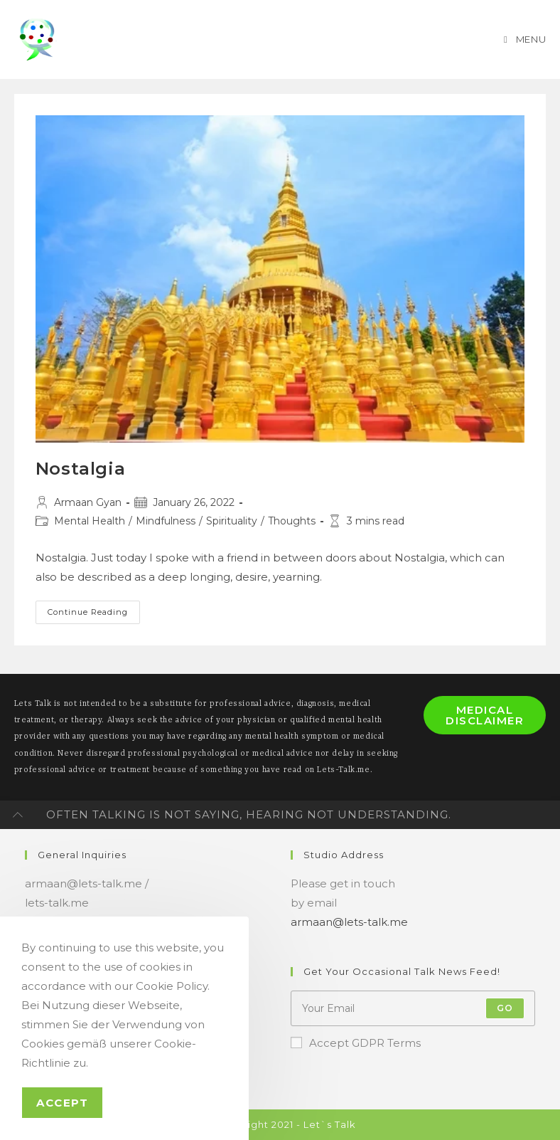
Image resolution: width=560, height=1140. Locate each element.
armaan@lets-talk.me (349, 922)
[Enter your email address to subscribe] (413, 1008)
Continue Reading (94, 612)
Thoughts (292, 520)
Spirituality (231, 520)
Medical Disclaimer (485, 715)
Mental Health (89, 520)
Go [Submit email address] (505, 1008)
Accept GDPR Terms (356, 1043)
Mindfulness (165, 520)
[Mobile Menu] (523, 39)
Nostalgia (80, 468)
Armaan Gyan (88, 502)
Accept (62, 1102)
